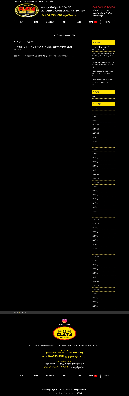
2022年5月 (95, 269)
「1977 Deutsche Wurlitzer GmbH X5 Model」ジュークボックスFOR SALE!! (103, 56)
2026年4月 (95, 108)
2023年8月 (95, 232)
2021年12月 (96, 281)
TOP (21, 22)
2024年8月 (95, 191)
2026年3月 (95, 112)
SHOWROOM (50, 22)
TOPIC (64, 22)
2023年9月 (95, 228)
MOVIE (91, 22)
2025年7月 (95, 145)
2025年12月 (96, 125)
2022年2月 (95, 273)
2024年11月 (96, 178)
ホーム (16, 313)
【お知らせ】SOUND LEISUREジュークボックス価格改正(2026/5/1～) (103, 64)
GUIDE (79, 22)
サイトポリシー (53, 393)
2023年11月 (96, 223)
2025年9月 (95, 137)
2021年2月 (95, 302)
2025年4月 (95, 158)
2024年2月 (95, 215)
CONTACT (107, 22)
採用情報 (79, 393)
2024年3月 (95, 211)
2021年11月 (96, 285)
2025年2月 (95, 166)
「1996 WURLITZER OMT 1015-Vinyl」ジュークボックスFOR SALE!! (102, 82)
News (93, 96)
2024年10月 (96, 182)
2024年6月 (95, 199)
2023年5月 (95, 244)
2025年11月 (96, 129)
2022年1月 (95, 277)
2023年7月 (95, 236)
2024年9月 (95, 186)
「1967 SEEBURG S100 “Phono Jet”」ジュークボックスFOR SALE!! (102, 73)
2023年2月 (95, 252)
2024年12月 (96, 174)
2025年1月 (95, 170)
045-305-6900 (56, 356)
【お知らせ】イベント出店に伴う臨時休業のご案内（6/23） (44, 47)
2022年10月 (96, 256)
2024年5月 (95, 203)
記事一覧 (23, 313)
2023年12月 (96, 219)
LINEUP (36, 22)
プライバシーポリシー (67, 393)
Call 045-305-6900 (103, 8)
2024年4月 (95, 207)
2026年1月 (95, 121)
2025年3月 (95, 162)
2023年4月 (95, 248)
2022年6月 (95, 265)
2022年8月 (95, 260)
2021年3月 (95, 298)
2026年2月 (95, 116)
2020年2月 (95, 306)
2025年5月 (95, 153)
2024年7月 (95, 195)
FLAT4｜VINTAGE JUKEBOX (26, 10)
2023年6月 (95, 240)
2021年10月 (96, 289)
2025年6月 (95, 149)
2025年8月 (95, 141)
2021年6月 (95, 293)
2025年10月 (96, 133)
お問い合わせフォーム (64, 361)
